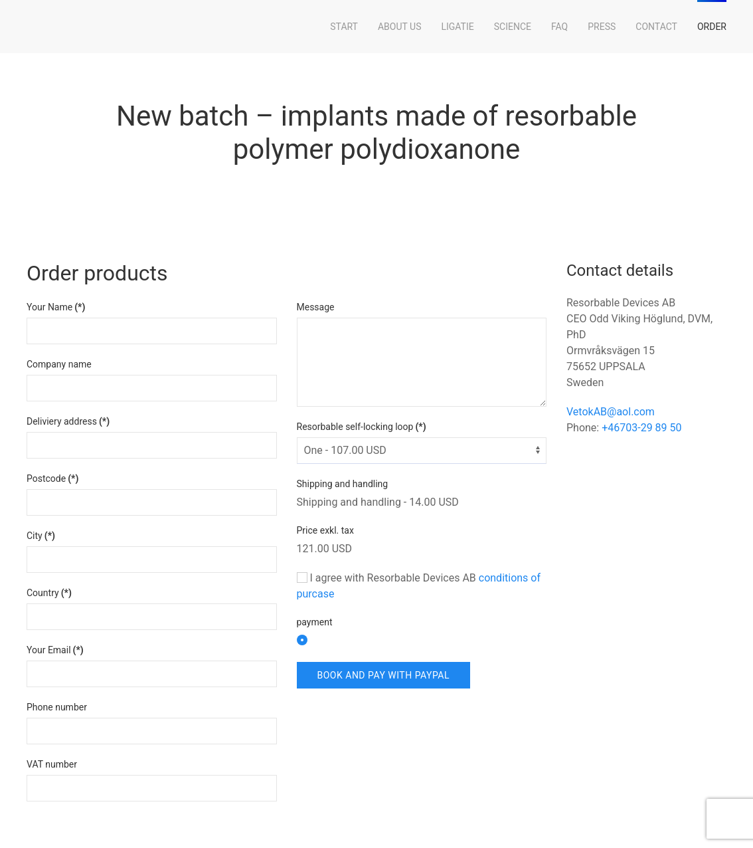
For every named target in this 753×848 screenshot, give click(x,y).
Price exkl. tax (325, 530)
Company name (59, 364)
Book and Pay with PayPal (383, 675)
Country (49, 592)
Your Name (56, 307)
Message (316, 307)
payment (315, 622)
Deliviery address (68, 421)
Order (711, 26)
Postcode (52, 478)
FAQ (559, 26)
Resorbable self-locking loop (361, 426)
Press (602, 26)
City (41, 535)
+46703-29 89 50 (641, 427)
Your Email (55, 650)
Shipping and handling (342, 483)
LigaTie (457, 26)
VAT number (52, 764)
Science (512, 26)
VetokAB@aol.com (610, 411)
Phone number (57, 707)
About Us (400, 26)
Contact (656, 26)
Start (344, 26)
